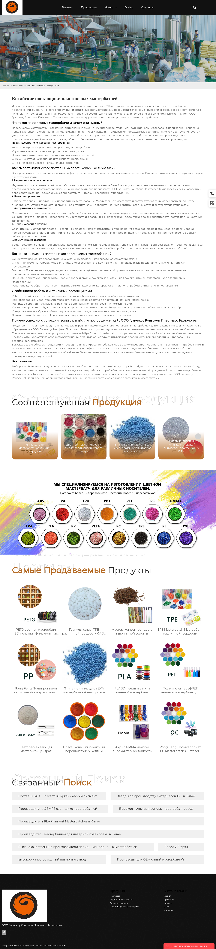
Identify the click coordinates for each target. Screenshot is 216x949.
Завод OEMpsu (176, 847)
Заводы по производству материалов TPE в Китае (156, 796)
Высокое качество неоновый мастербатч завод (156, 808)
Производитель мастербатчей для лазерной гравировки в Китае (69, 834)
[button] (198, 436)
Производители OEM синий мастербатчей (150, 859)
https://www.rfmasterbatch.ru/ (101, 333)
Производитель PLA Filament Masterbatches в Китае (59, 821)
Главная (5, 86)
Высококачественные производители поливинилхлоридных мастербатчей (77, 847)
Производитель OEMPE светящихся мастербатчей (57, 808)
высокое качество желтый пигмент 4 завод (52, 859)
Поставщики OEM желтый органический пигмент (57, 796)
